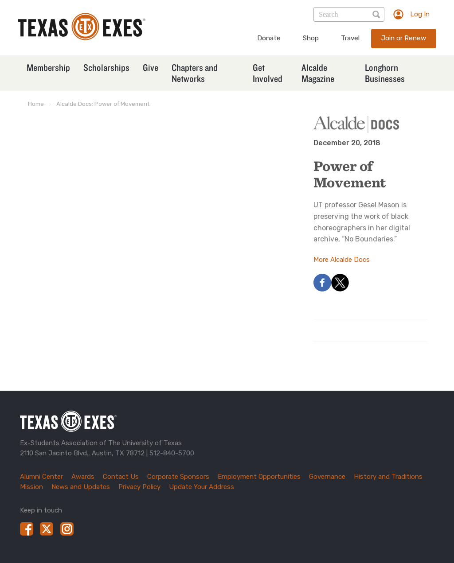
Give (150, 67)
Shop (311, 38)
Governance (327, 477)
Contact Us (121, 477)
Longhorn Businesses (385, 73)
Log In (420, 14)
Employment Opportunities (259, 477)
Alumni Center (41, 477)
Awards (82, 477)
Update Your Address (201, 487)
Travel (350, 38)
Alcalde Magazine (317, 73)
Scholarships (106, 67)
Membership (48, 67)
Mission (31, 487)
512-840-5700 (171, 453)
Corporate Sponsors (178, 477)
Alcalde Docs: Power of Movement (102, 104)
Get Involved (267, 73)
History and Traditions (388, 477)
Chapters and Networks (195, 73)
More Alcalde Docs (341, 260)
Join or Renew (403, 38)
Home (36, 104)
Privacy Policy (139, 487)
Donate (269, 38)
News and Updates (80, 487)
